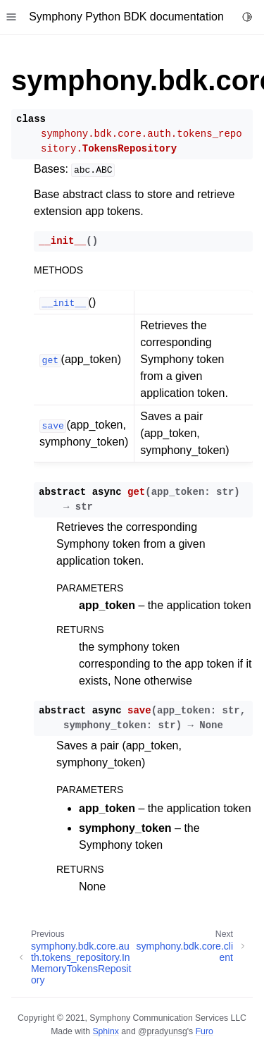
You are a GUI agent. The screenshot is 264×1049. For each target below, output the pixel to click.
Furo (204, 1031)
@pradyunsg (162, 1031)
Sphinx (105, 1031)
